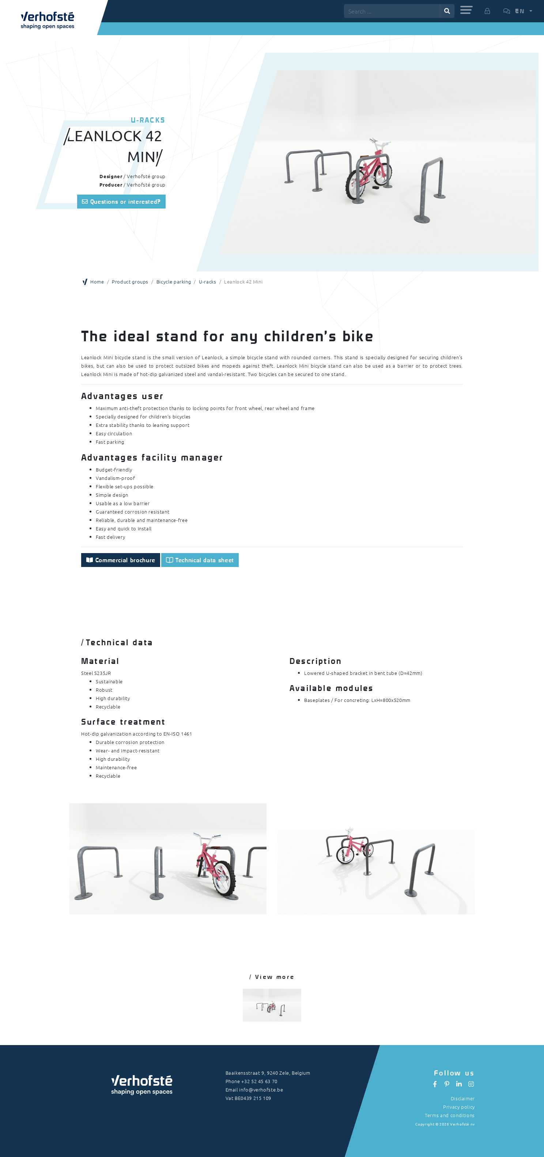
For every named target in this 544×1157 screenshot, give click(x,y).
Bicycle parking (173, 281)
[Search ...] (392, 11)
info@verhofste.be (261, 1089)
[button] (466, 10)
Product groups (130, 281)
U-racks (207, 281)
